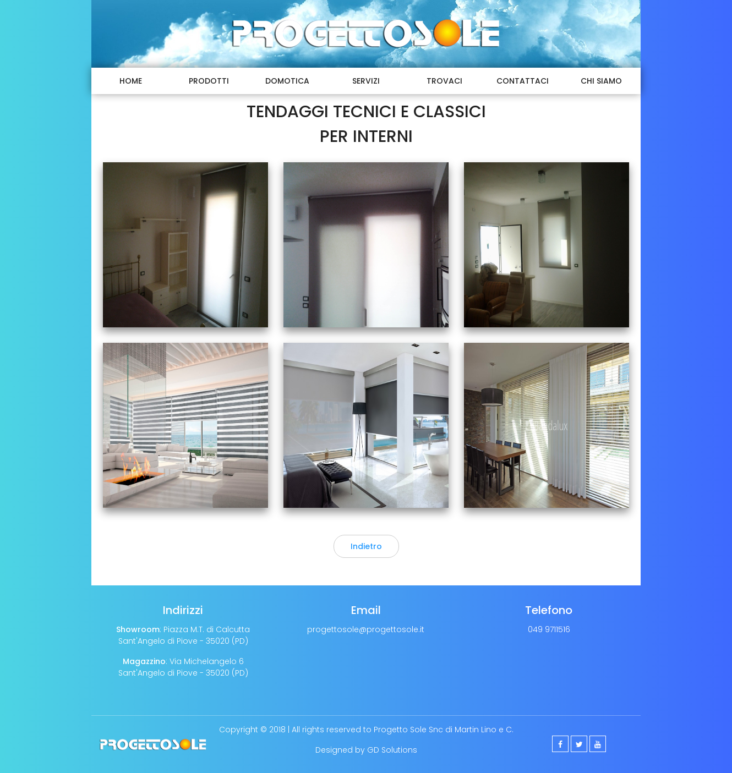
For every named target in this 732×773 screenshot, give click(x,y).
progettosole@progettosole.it (365, 629)
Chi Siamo (601, 80)
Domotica (287, 80)
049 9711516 (549, 629)
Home (130, 80)
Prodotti (209, 80)
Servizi (366, 80)
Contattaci (522, 80)
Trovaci (444, 80)
